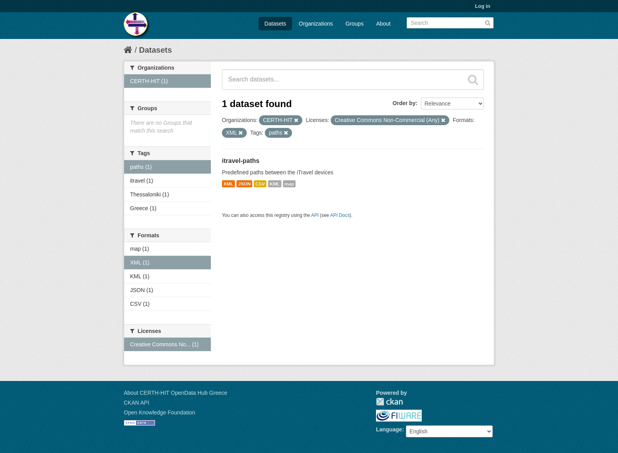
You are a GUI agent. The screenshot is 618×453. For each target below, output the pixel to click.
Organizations (316, 23)
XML (228, 184)
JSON (244, 184)
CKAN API (136, 402)
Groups (354, 23)
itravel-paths (240, 160)
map (289, 184)
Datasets (275, 23)
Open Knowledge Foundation (159, 412)
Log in (482, 6)
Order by (404, 103)
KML (275, 184)
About (383, 23)
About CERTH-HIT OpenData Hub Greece (175, 393)
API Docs (340, 215)
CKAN (389, 402)
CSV (260, 184)
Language (389, 429)
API (314, 215)
